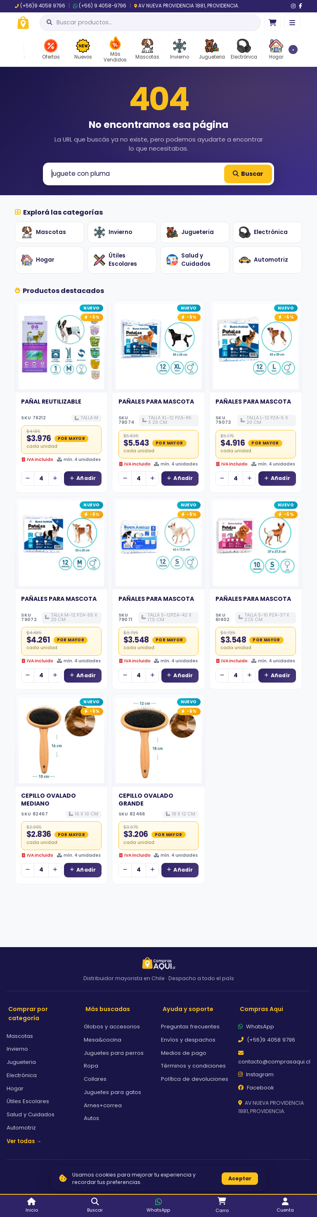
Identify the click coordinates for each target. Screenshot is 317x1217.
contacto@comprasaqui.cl (274, 1058)
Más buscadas (107, 1009)
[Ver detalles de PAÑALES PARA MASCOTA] (158, 346)
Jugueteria (190, 232)
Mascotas (43, 232)
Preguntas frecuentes (190, 1026)
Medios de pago (183, 1053)
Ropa (91, 1066)
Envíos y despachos (188, 1040)
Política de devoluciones (194, 1079)
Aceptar (239, 1178)
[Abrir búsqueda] (150, 22)
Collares (95, 1079)
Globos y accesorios (112, 1026)
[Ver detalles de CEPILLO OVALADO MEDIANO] (61, 740)
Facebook (256, 1088)
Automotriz (263, 260)
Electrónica (263, 232)
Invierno (113, 232)
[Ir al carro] (272, 22)
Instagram (256, 1074)
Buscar (248, 174)
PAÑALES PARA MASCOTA (156, 401)
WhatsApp (256, 1026)
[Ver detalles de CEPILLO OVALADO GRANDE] (158, 740)
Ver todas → (24, 1141)
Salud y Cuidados (188, 260)
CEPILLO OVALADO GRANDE (145, 799)
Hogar (37, 260)
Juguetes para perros (114, 1053)
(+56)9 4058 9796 (40, 5)
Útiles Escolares (115, 260)
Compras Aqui (261, 1009)
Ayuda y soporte (188, 1009)
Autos (91, 1118)
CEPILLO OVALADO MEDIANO (48, 799)
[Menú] (292, 22)
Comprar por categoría (28, 1014)
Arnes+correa (103, 1105)
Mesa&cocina (102, 1040)
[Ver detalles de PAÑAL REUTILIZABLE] (61, 346)
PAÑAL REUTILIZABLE (51, 401)
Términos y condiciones (193, 1066)
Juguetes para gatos (112, 1092)
